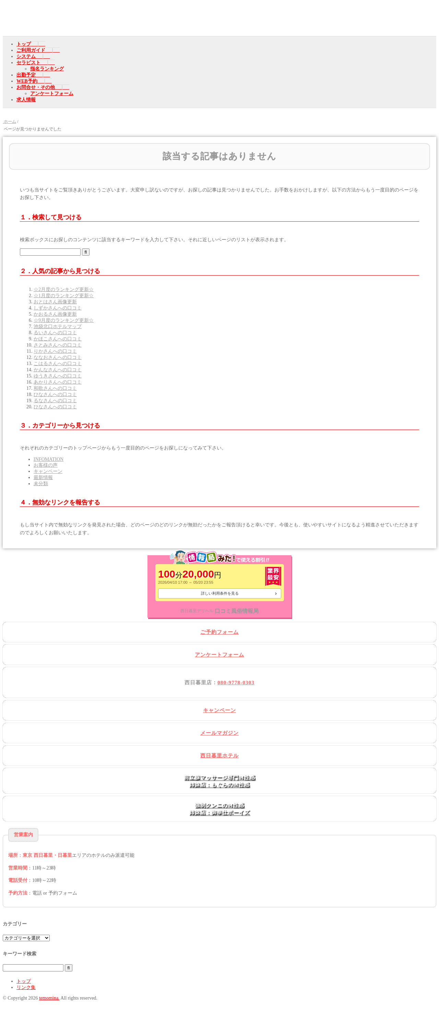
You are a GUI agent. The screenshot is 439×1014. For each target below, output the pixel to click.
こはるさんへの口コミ (58, 363)
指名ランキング (47, 68)
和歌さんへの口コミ (55, 388)
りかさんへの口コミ (55, 351)
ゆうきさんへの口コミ (58, 375)
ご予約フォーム (219, 632)
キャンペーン (48, 471)
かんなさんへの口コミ (58, 369)
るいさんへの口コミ (55, 332)
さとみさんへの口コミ (58, 345)
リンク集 (26, 987)
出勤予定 (26, 75)
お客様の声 (46, 465)
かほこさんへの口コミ (58, 338)
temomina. (49, 998)
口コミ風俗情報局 (237, 611)
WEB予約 (26, 81)
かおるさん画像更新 (55, 314)
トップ (23, 44)
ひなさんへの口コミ (55, 394)
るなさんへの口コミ (55, 400)
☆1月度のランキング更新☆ (64, 295)
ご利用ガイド (30, 50)
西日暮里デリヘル (196, 610)
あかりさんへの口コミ (58, 382)
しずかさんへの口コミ (58, 308)
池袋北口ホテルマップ (58, 326)
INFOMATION (48, 459)
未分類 (41, 483)
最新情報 (43, 477)
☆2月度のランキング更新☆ (64, 289)
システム (26, 56)
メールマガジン (219, 733)
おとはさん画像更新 (55, 301)
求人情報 (26, 99)
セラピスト (28, 62)
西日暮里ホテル (219, 755)
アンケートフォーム (51, 93)
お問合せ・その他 (35, 87)
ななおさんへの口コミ (58, 357)
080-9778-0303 (235, 682)
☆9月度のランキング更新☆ (64, 320)
